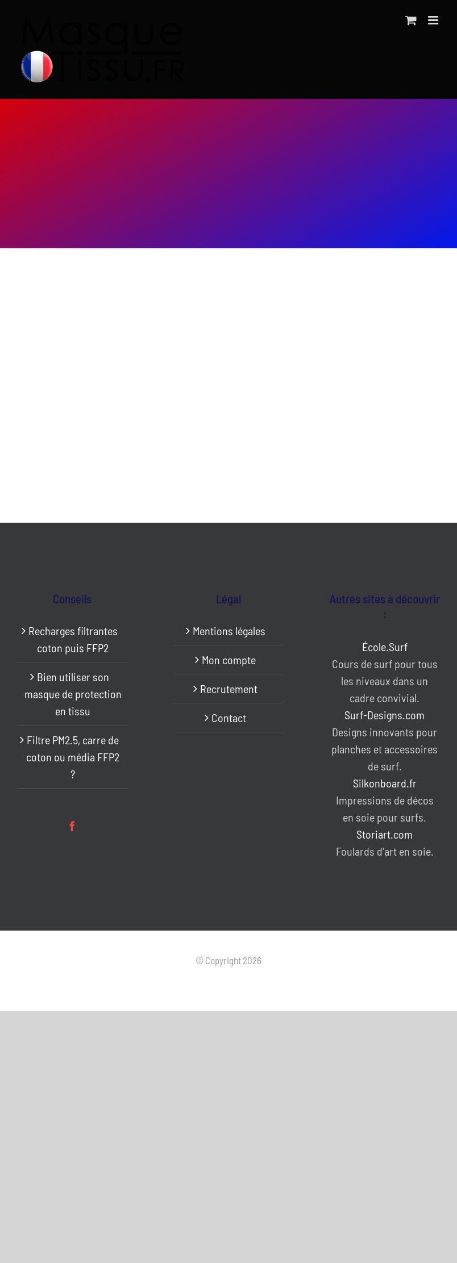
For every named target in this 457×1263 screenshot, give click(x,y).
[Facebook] (72, 826)
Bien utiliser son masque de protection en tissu (73, 694)
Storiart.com (384, 834)
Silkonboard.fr (385, 783)
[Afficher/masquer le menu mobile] (434, 20)
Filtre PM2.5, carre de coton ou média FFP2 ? (72, 757)
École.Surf (385, 646)
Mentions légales (229, 630)
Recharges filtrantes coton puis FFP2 (73, 639)
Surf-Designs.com (384, 715)
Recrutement (228, 688)
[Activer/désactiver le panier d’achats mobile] (411, 20)
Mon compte (229, 659)
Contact (228, 717)
